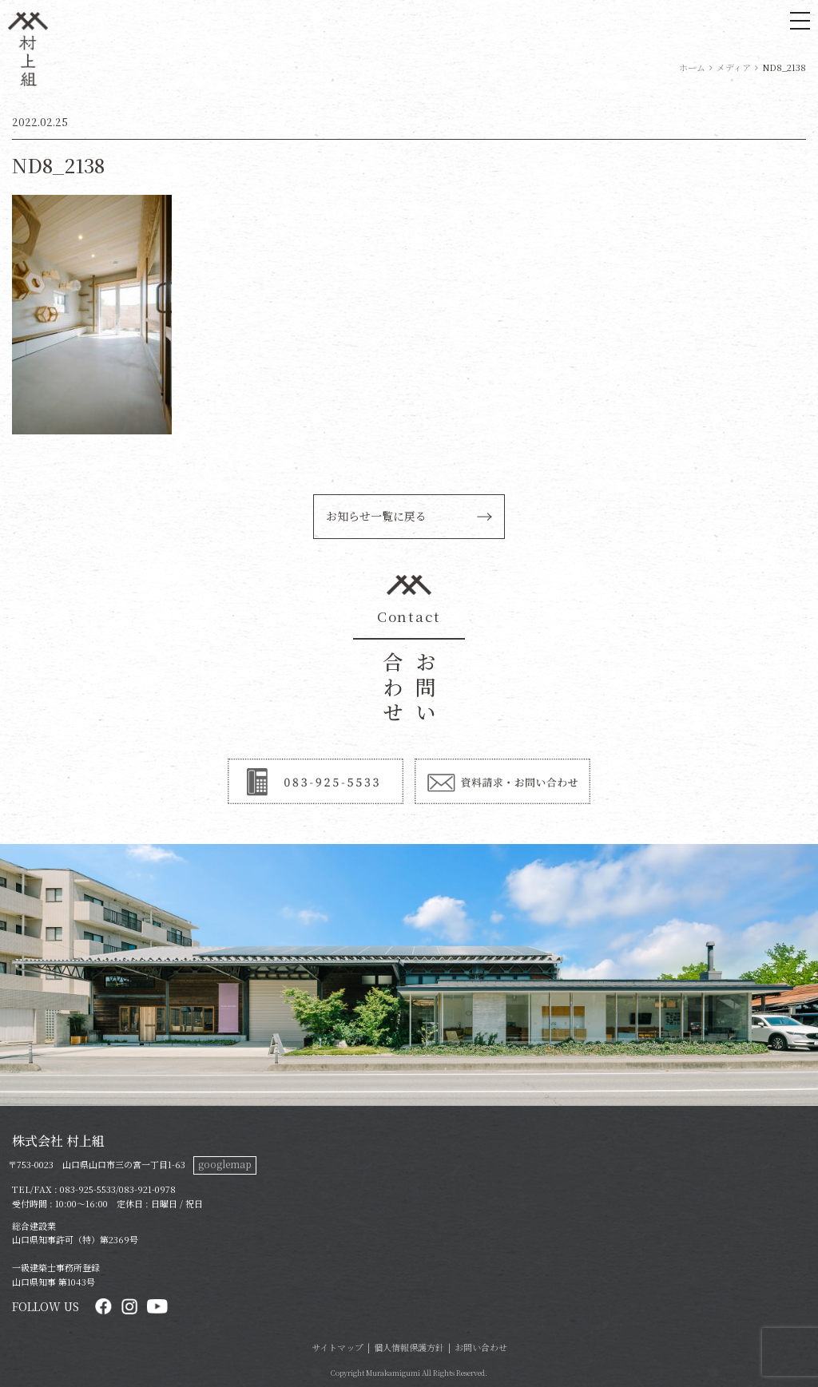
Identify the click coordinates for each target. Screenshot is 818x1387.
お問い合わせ (481, 1347)
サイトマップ (337, 1347)
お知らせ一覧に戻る (376, 516)
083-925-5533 (88, 1189)
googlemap (225, 1164)
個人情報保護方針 (409, 1347)
